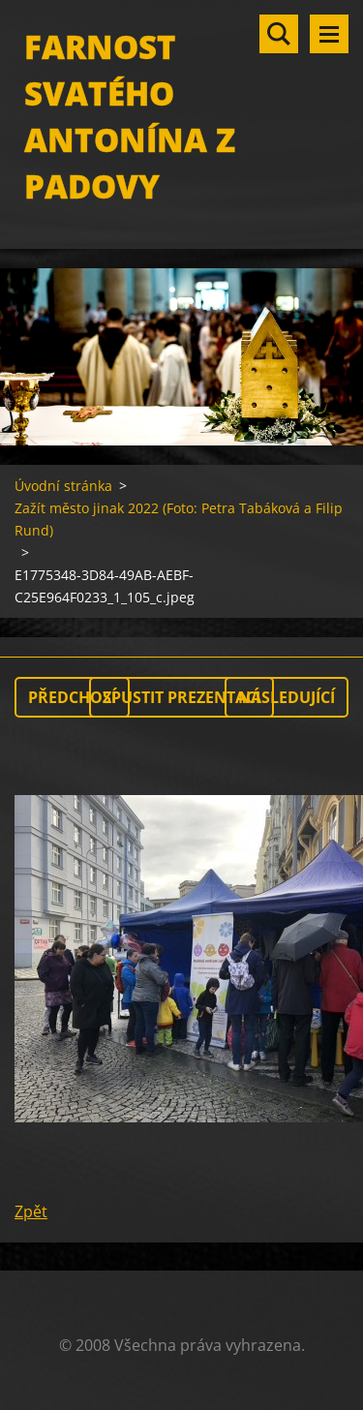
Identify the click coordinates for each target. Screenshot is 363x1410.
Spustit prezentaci (181, 697)
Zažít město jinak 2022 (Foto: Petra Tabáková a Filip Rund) (179, 519)
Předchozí (72, 697)
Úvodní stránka (63, 485)
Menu (329, 34)
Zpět (31, 1211)
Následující (286, 697)
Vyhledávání (278, 34)
